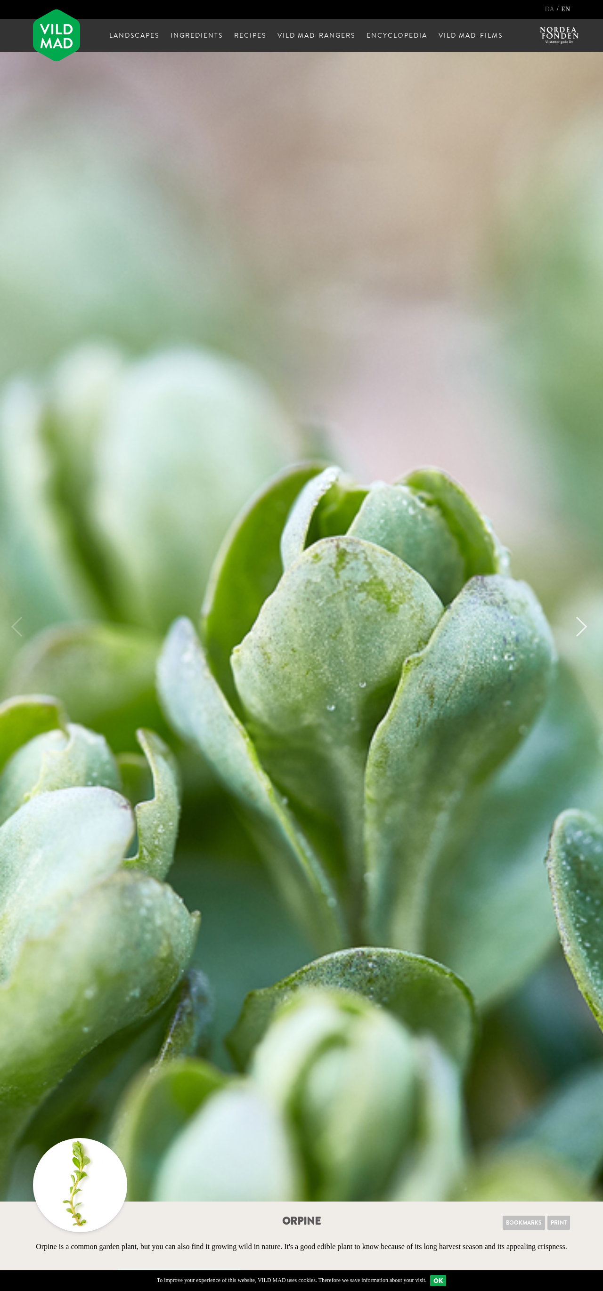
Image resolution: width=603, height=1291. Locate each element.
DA (550, 9)
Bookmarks (524, 1222)
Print (559, 1222)
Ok (438, 1280)
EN (565, 9)
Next (577, 626)
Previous (21, 626)
